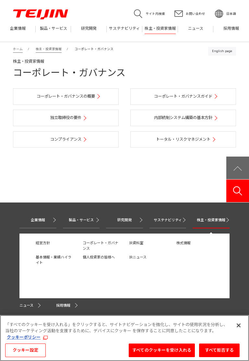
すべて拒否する (219, 352)
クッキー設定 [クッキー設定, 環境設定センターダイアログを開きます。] (25, 352)
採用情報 (63, 305)
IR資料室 (136, 242)
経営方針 (43, 242)
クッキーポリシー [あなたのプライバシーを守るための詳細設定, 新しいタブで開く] (24, 339)
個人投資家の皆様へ (99, 257)
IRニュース (138, 257)
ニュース (26, 305)
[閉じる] (238, 327)
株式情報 (183, 242)
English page (222, 51)
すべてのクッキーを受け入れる (161, 352)
